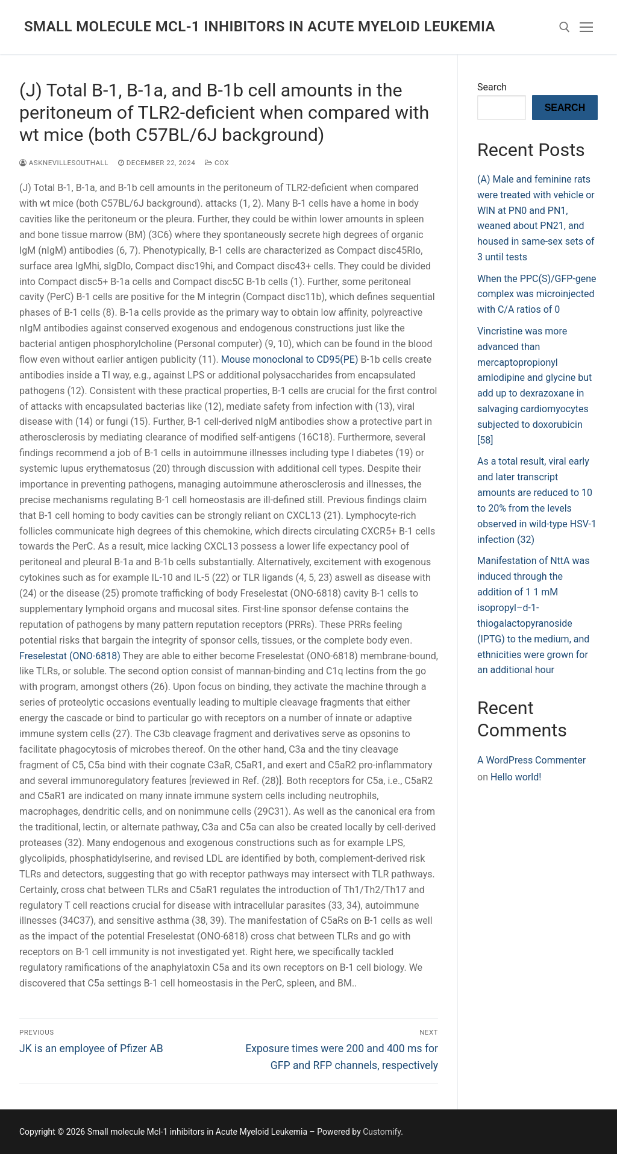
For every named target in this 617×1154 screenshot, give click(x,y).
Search (492, 87)
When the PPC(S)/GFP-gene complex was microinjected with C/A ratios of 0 (537, 294)
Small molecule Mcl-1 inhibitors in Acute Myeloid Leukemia (259, 26)
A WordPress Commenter (531, 760)
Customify (382, 1132)
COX (217, 162)
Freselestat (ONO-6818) (70, 656)
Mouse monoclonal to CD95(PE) (290, 359)
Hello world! (515, 777)
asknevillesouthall (63, 162)
